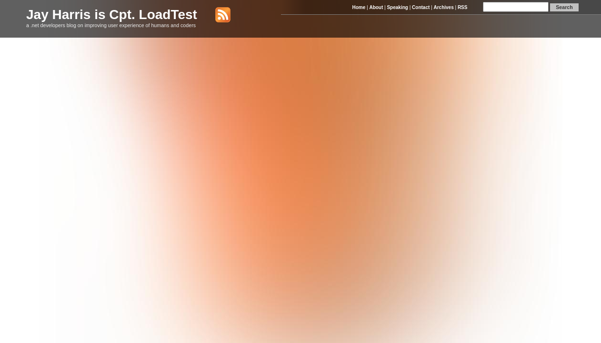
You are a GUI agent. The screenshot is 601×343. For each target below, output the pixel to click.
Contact (421, 7)
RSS (463, 7)
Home (358, 7)
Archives (443, 7)
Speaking (397, 7)
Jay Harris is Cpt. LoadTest (111, 14)
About (376, 7)
